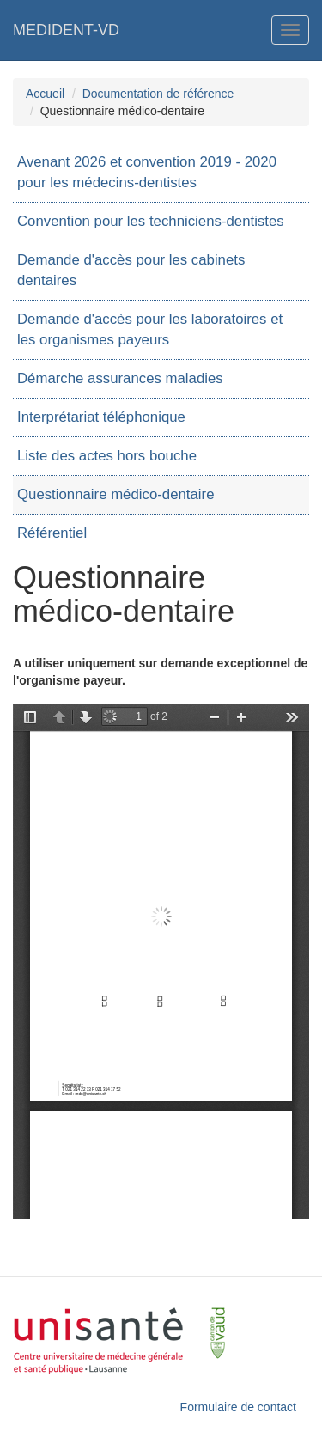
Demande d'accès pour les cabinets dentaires (131, 270)
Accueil (45, 94)
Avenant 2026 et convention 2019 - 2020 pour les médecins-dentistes (146, 172)
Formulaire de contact (238, 1407)
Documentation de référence (158, 94)
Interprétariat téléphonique (101, 417)
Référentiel (52, 533)
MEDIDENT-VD (66, 30)
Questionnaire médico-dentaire (115, 494)
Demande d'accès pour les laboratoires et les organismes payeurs (150, 329)
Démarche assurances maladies (120, 378)
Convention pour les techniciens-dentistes (150, 221)
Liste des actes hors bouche (107, 456)
